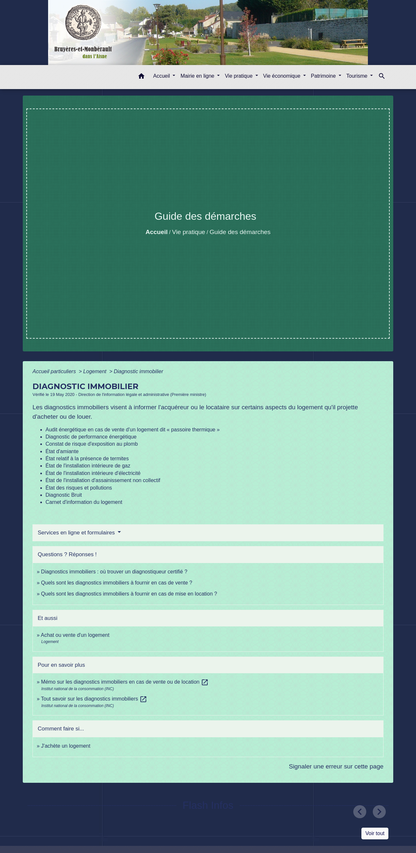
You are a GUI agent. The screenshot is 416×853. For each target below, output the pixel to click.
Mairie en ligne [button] (198, 76)
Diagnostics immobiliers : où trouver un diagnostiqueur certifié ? (114, 571)
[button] (141, 77)
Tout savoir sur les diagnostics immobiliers (94, 699)
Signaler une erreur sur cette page (336, 766)
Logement (95, 371)
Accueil (157, 232)
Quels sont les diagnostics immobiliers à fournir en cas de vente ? (116, 582)
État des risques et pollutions (79, 488)
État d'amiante (62, 451)
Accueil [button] (162, 76)
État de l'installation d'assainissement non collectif (103, 480)
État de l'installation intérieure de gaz (88, 465)
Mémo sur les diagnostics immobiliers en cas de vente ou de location (125, 682)
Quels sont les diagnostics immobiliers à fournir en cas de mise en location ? (129, 594)
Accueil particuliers (54, 371)
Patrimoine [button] (324, 76)
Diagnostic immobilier (138, 371)
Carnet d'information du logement (84, 502)
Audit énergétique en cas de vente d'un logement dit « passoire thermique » (133, 429)
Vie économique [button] (282, 76)
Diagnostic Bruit (64, 495)
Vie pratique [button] (239, 76)
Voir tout (374, 833)
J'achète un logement (65, 746)
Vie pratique (188, 232)
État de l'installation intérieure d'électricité (93, 473)
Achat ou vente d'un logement (75, 635)
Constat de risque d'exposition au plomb (92, 444)
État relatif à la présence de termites (87, 458)
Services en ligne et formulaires (77, 533)
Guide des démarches (240, 232)
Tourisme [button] (357, 76)
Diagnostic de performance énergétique (91, 437)
